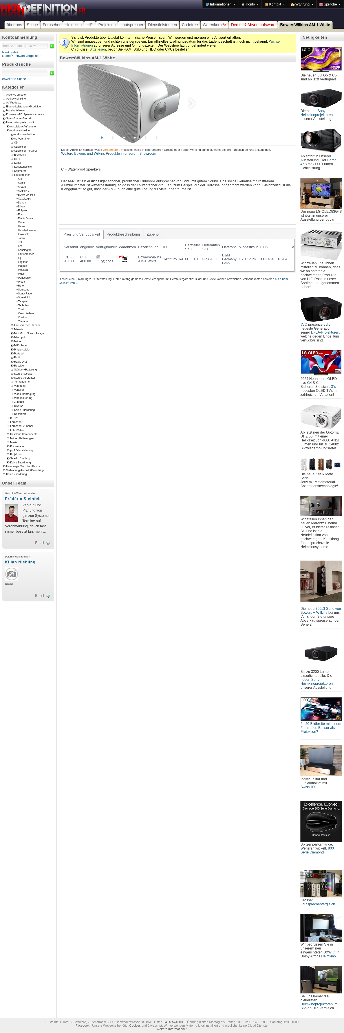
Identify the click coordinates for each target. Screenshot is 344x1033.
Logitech (23, 261)
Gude (21, 222)
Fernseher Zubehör (21, 426)
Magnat (22, 265)
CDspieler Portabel (25, 150)
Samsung (23, 289)
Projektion (107, 25)
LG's (332, 387)
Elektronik (20, 154)
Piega (21, 281)
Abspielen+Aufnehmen (23, 126)
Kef (20, 246)
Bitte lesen (98, 49)
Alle (20, 178)
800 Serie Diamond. (317, 850)
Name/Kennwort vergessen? (22, 56)
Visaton (22, 317)
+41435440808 (173, 1022)
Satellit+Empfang (20, 458)
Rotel (21, 285)
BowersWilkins (27, 194)
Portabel (19, 353)
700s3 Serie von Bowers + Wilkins (320, 610)
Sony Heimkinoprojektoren (316, 113)
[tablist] (177, 251)
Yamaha (23, 321)
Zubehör (19, 401)
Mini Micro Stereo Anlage (29, 333)
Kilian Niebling (20, 562)
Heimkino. (329, 956)
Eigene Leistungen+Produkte (23, 106)
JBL (20, 242)
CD (16, 142)
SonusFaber (25, 293)
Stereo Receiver (23, 373)
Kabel (17, 162)
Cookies (135, 1025)
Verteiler (19, 389)
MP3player (20, 345)
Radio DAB (20, 361)
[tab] (82, 234)
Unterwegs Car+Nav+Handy (23, 466)
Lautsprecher (132, 25)
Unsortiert (20, 414)
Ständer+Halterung (25, 369)
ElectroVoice (25, 218)
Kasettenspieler (23, 166)
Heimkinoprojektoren (316, 1004)
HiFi (89, 25)
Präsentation (17, 446)
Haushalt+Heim (15, 110)
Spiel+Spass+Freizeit (19, 118)
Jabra (21, 238)
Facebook (83, 1025)
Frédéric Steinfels (23, 499)
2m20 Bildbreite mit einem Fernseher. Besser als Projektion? (320, 727)
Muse (21, 273)
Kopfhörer (20, 170)
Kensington (24, 250)
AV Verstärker (22, 138)
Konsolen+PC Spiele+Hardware (25, 114)
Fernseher (51, 25)
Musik (13, 442)
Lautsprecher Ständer (27, 325)
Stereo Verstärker (24, 377)
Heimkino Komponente (23, 434)
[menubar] (273, 4)
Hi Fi (17, 158)
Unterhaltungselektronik (20, 122)
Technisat (23, 305)
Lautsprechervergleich (317, 904)
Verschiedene (26, 313)
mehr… (40, 531)
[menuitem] (220, 4)
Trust (21, 309)
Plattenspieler (22, 349)
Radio (17, 357)
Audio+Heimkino (16, 98)
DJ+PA (14, 417)
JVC (303, 324)
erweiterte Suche (14, 79)
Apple (21, 182)
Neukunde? (10, 52)
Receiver (19, 365)
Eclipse (22, 210)
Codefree (190, 25)
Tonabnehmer (22, 381)
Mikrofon (19, 329)
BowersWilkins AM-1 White (305, 25)
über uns (14, 25)
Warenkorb (214, 25)
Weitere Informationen (171, 1029)
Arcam (22, 186)
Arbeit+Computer (16, 94)
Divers (22, 206)
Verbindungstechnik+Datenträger (26, 470)
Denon (22, 202)
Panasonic (24, 277)
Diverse (18, 405)
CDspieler (20, 146)
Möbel (17, 341)
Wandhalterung (23, 397)
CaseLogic (24, 198)
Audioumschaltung (25, 134)
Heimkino (73, 25)
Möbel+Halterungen (22, 438)
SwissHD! (308, 787)
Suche (32, 25)
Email (39, 543)
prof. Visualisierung (21, 450)
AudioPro (23, 190)
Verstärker (20, 385)
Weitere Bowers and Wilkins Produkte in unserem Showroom (108, 153)
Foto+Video (17, 430)
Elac (20, 214)
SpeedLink (24, 297)
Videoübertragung (24, 393)
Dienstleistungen (162, 25)
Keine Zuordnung (24, 410)
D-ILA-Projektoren (325, 332)
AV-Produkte (13, 102)
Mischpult (20, 337)
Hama (21, 226)
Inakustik (23, 234)
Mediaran (23, 269)
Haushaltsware (27, 230)
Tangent (23, 301)
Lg (19, 258)
